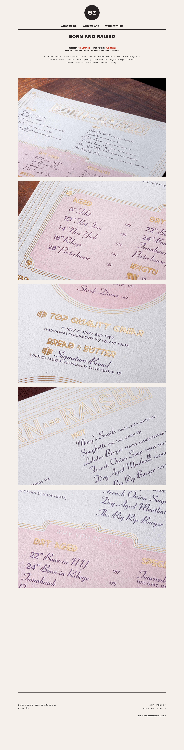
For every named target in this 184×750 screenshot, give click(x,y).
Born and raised (84, 49)
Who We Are (91, 26)
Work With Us (114, 26)
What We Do (69, 26)
